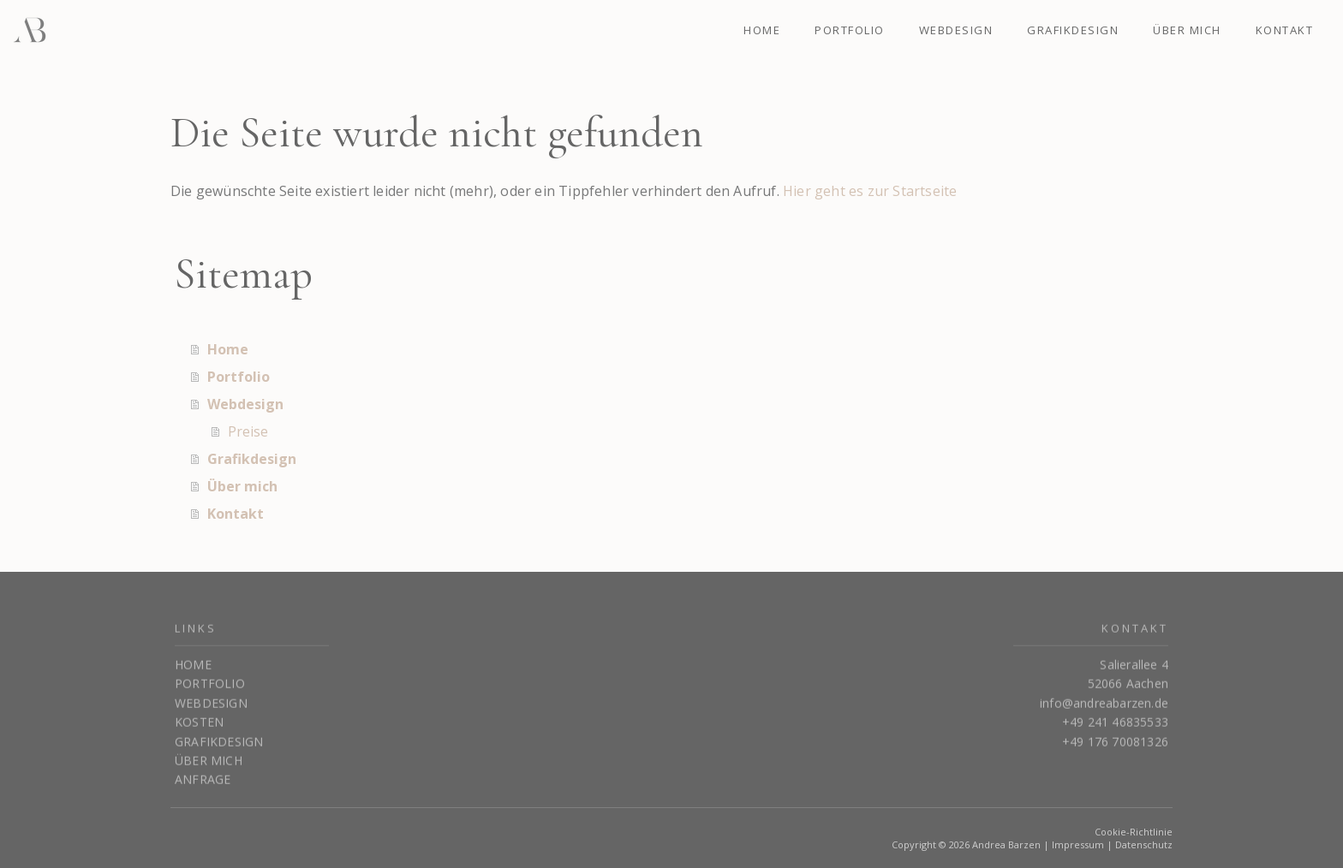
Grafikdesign (1073, 30)
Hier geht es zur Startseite (870, 190)
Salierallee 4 (1134, 671)
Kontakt (1285, 30)
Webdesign (956, 30)
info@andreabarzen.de (1104, 709)
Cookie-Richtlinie (1134, 831)
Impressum (1078, 844)
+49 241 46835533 (1115, 728)
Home (761, 30)
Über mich (1187, 30)
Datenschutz (1144, 844)
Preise (248, 431)
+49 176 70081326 (1115, 748)
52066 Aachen (1128, 689)
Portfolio (850, 30)
